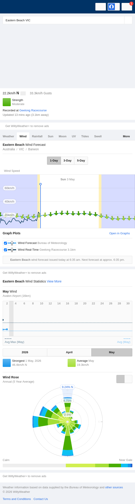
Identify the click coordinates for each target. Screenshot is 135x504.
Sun (51, 136)
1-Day (54, 160)
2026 (25, 352)
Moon (62, 136)
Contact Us (41, 499)
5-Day (81, 160)
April (69, 352)
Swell (98, 136)
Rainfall (37, 136)
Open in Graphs (119, 233)
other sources (114, 487)
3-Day (67, 160)
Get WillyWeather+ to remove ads (27, 126)
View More (54, 281)
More (126, 136)
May (112, 352)
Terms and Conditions (17, 499)
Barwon (33, 149)
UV (74, 136)
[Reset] (120, 20)
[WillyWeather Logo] (10, 6)
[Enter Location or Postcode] (67, 20)
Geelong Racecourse (33, 110)
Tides (85, 136)
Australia (9, 149)
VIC (21, 149)
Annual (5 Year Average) (18, 381)
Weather (8, 136)
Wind (23, 136)
